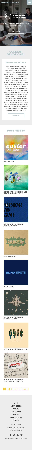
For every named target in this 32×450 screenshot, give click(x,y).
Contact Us (16, 417)
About (16, 420)
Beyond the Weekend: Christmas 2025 (13, 318)
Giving (16, 414)
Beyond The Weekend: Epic (15, 349)
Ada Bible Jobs (16, 425)
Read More (16, 115)
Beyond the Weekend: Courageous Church (13, 380)
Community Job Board (16, 427)
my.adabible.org (16, 430)
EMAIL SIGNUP (16, 32)
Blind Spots (9, 287)
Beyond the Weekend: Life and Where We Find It (15, 193)
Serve (16, 409)
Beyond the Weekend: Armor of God (13, 225)
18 (19, 389)
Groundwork (10, 256)
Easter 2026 (9, 161)
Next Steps (16, 406)
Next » (25, 389)
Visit (16, 403)
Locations (16, 412)
